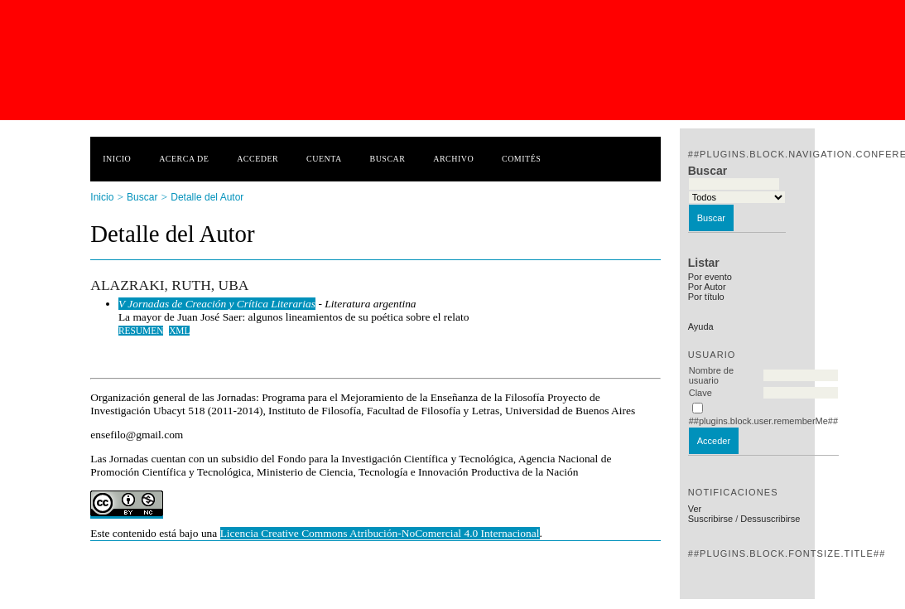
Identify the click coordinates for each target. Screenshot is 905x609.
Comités (521, 158)
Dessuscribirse (770, 519)
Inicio (117, 158)
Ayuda (701, 326)
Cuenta (324, 158)
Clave (700, 393)
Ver (695, 509)
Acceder (257, 158)
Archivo (453, 158)
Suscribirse (710, 519)
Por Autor (707, 287)
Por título (706, 297)
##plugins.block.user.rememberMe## (763, 421)
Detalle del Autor (207, 197)
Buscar (388, 158)
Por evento (710, 277)
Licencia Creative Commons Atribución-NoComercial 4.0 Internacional (380, 533)
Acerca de (184, 158)
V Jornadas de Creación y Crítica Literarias (216, 303)
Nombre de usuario (711, 375)
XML (179, 331)
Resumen (141, 331)
